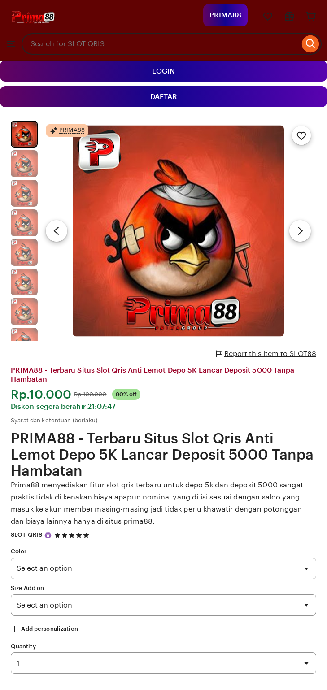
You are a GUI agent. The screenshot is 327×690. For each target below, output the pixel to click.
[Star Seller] (48, 535)
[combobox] (161, 44)
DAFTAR (163, 96)
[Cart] (311, 16)
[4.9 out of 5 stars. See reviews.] (73, 535)
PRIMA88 (225, 15)
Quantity (23, 646)
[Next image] (300, 231)
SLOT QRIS (26, 534)
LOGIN (163, 71)
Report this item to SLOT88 (266, 353)
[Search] (311, 44)
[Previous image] (56, 231)
